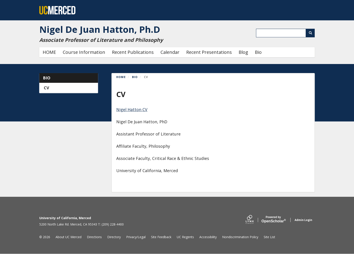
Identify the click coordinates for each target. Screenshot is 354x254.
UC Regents (185, 237)
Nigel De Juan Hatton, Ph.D (99, 29)
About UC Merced (69, 237)
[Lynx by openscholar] (253, 220)
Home (121, 77)
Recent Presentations (209, 52)
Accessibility (208, 237)
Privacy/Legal (136, 237)
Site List (269, 237)
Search (312, 33)
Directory (114, 237)
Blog (243, 52)
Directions (94, 237)
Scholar (273, 219)
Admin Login (303, 220)
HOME (49, 52)
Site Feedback (161, 237)
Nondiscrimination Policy (240, 237)
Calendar (170, 52)
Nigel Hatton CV (131, 109)
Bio (258, 52)
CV (46, 87)
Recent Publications (133, 52)
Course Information (84, 52)
